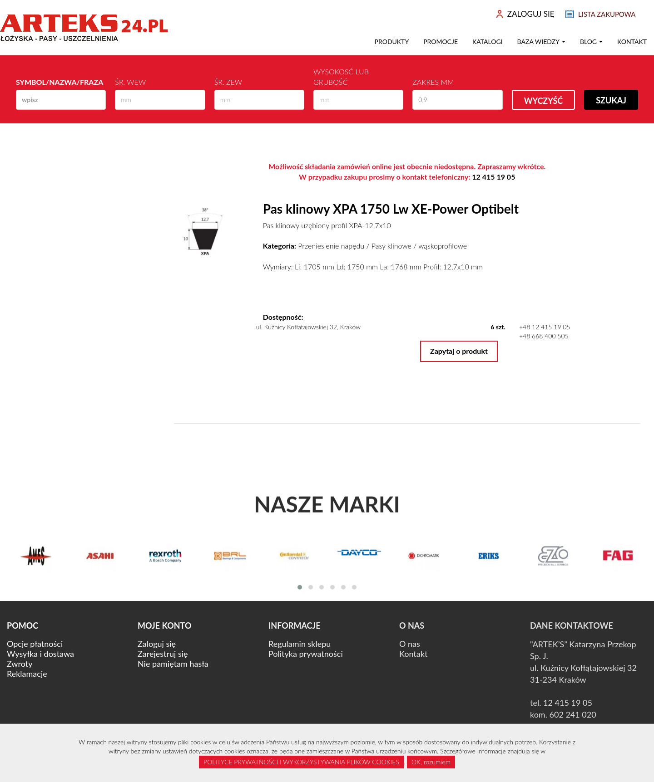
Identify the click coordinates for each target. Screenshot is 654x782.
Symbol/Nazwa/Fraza (59, 82)
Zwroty (19, 664)
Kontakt (632, 41)
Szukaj (611, 100)
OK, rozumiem (431, 762)
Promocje (440, 41)
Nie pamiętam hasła (173, 664)
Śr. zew (228, 82)
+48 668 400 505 (544, 336)
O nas (409, 644)
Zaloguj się (157, 644)
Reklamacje (27, 674)
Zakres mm (433, 82)
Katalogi (487, 41)
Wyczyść (543, 101)
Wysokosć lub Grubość (341, 76)
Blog (591, 41)
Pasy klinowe (391, 245)
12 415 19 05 (493, 176)
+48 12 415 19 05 (544, 327)
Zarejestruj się (163, 654)
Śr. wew (130, 82)
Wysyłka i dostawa (40, 654)
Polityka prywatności (305, 654)
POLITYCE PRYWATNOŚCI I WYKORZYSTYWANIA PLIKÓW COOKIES (301, 762)
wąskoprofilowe (442, 245)
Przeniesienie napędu (331, 245)
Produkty (392, 41)
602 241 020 (573, 714)
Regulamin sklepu (299, 644)
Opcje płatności (35, 644)
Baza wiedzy (541, 41)
